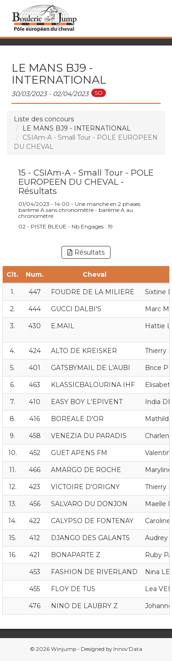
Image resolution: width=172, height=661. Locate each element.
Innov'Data (127, 649)
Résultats (86, 252)
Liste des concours (44, 119)
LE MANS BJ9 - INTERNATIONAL (76, 128)
